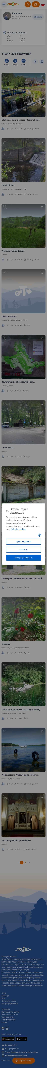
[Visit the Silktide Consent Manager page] (39, 535)
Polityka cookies (18, 529)
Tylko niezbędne (23, 541)
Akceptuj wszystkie (23, 557)
